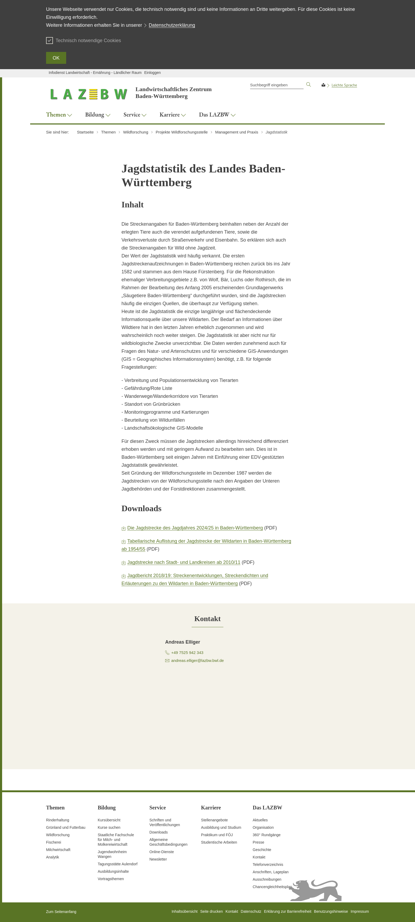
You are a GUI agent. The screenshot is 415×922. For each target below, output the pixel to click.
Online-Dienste (161, 852)
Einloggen (152, 72)
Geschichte (262, 850)
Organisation (263, 827)
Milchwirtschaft (58, 850)
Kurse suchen (109, 827)
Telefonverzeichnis (268, 864)
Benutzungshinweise (331, 911)
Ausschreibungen (267, 879)
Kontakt (259, 857)
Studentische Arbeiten (219, 842)
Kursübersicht (109, 820)
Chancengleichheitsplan (272, 887)
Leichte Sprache (344, 85)
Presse (258, 842)
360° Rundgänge (267, 835)
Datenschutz (251, 911)
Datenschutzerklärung (172, 25)
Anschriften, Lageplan (270, 872)
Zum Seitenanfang (61, 912)
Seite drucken (211, 911)
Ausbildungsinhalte (113, 871)
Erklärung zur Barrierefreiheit (287, 911)
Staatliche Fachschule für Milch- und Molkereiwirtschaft (116, 840)
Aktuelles (260, 820)
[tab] (207, 618)
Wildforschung (58, 835)
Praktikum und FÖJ (217, 835)
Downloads (158, 832)
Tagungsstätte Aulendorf (117, 864)
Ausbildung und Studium (221, 827)
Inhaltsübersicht (184, 911)
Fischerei (53, 842)
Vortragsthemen (111, 879)
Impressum (360, 911)
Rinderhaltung (57, 820)
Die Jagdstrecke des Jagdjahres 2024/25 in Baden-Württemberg (195, 528)
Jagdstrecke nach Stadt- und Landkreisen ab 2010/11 (183, 562)
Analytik (52, 857)
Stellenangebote (214, 820)
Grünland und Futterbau (65, 827)
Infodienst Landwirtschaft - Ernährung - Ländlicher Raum (95, 72)
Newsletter (158, 859)
